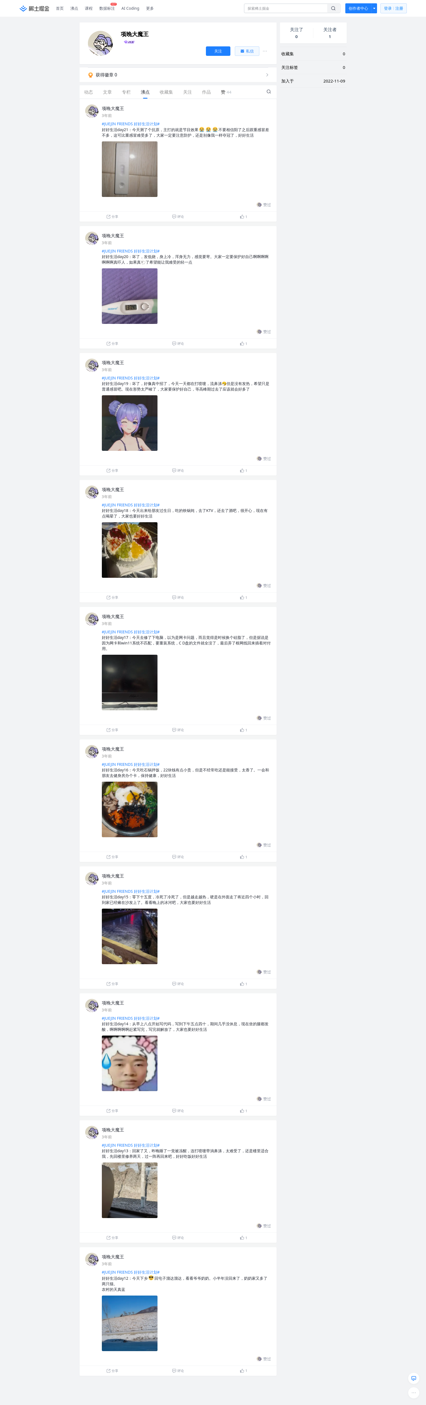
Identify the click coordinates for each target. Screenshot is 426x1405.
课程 (89, 8)
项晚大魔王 (113, 108)
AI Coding (130, 8)
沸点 (74, 8)
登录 (393, 8)
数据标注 (108, 7)
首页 (60, 8)
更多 (150, 8)
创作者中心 (358, 8)
